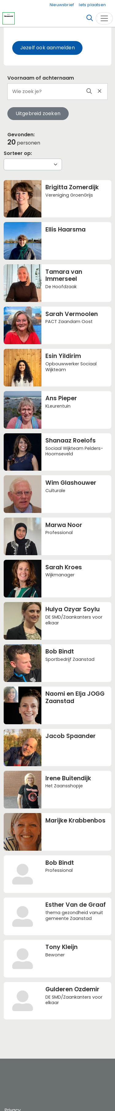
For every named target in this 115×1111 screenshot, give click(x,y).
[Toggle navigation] (104, 18)
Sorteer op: (18, 153)
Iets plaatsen (92, 5)
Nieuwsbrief (62, 5)
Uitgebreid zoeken (38, 113)
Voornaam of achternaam (40, 77)
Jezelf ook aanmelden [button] (47, 47)
